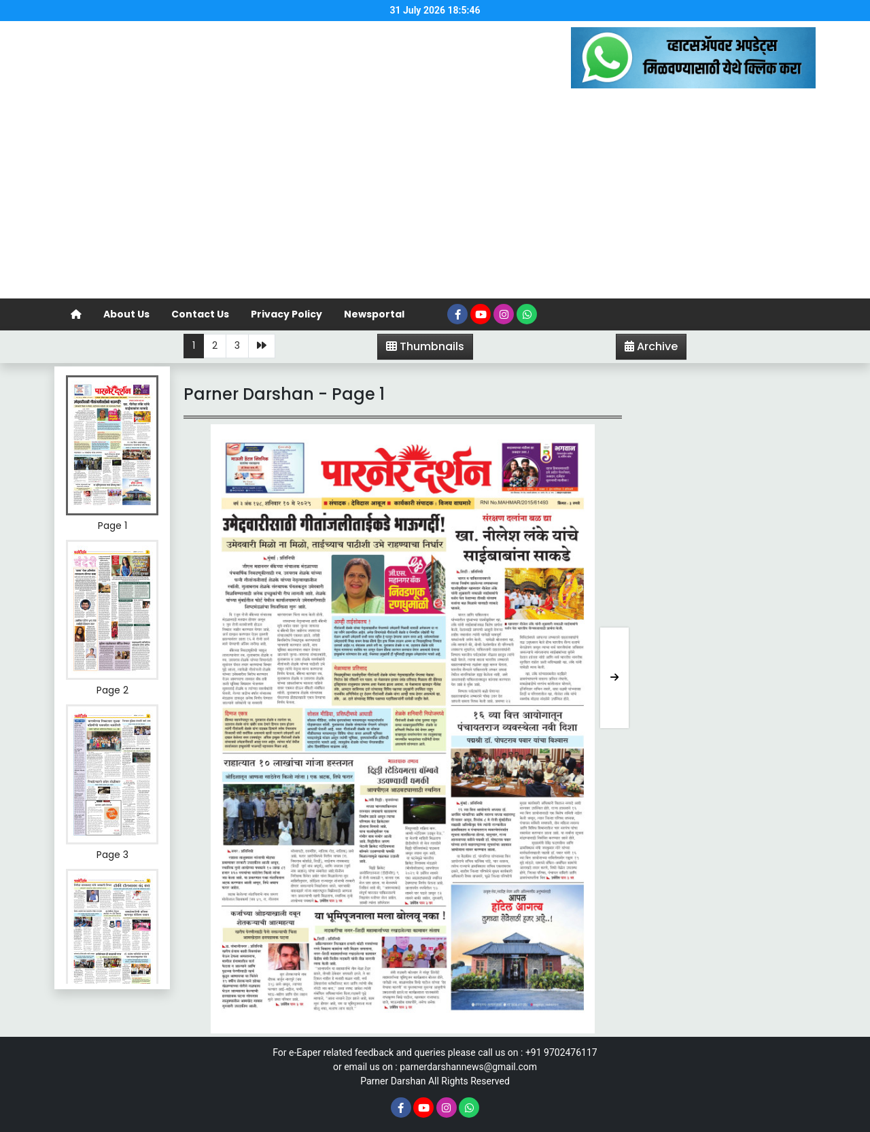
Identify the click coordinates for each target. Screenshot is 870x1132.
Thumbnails (425, 346)
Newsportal (374, 314)
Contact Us (200, 314)
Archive (647, 349)
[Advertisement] (435, 196)
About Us (126, 314)
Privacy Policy (286, 314)
